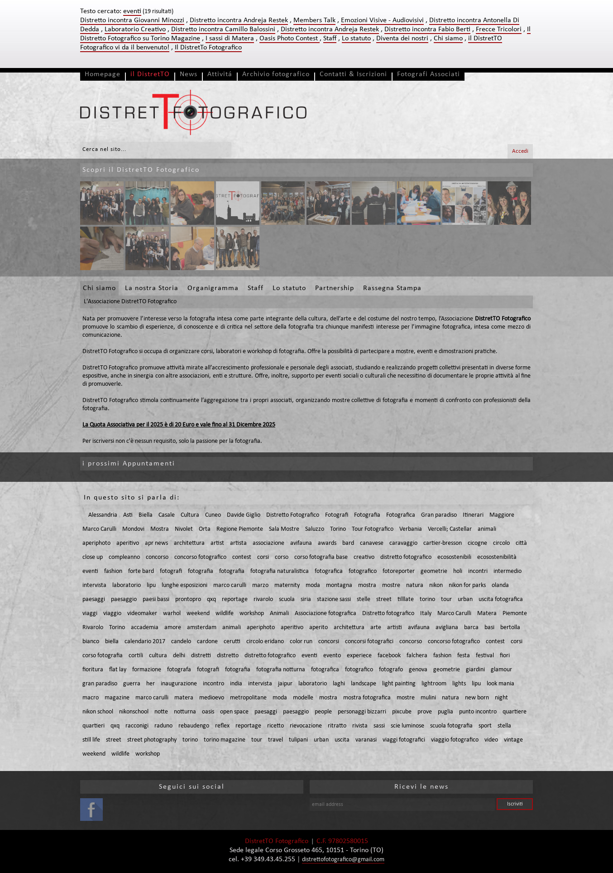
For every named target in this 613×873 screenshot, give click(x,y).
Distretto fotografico (388, 613)
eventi (90, 571)
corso (281, 557)
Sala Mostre (284, 529)
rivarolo (263, 599)
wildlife (225, 613)
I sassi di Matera (230, 38)
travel (275, 740)
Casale (166, 515)
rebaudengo (193, 726)
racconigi (136, 726)
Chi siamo (448, 38)
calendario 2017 (145, 641)
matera (183, 697)
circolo (501, 543)
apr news (156, 543)
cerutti (232, 641)
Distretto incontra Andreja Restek (239, 20)
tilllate (405, 599)
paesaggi (93, 599)
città (521, 543)
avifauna (301, 543)
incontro (213, 683)
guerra (131, 683)
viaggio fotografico (455, 740)
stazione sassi (334, 599)
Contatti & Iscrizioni (353, 74)
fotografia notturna (280, 669)
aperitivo (127, 543)
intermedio (507, 571)
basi (489, 627)
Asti (128, 515)
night (501, 697)
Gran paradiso (439, 515)
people (323, 711)
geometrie (434, 571)
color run (301, 641)
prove (424, 711)
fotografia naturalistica (279, 571)
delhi (179, 655)
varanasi (366, 740)
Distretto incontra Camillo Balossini (223, 29)
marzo (260, 585)
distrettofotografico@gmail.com (343, 859)
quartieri (93, 726)
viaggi (89, 613)
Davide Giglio (243, 515)
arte (375, 627)
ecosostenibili (454, 557)
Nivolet (184, 529)
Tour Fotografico (372, 529)
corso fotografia (102, 655)
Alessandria (102, 515)
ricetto (275, 726)
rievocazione (306, 726)
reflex (222, 726)
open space (234, 711)
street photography (152, 740)
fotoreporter (399, 571)
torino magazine (224, 740)
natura (414, 585)
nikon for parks (467, 585)
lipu (151, 585)
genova (418, 669)
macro (90, 697)
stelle (363, 599)
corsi (263, 557)
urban (465, 599)
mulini (428, 697)
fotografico (363, 571)
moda (313, 585)
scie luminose (407, 726)
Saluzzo (314, 529)
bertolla (510, 627)
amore (172, 627)
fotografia (200, 571)
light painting (399, 683)
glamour (501, 669)
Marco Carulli (99, 529)
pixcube (402, 711)
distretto (228, 655)
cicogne (477, 543)
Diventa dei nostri (402, 38)
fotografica (329, 571)
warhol (172, 613)
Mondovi (133, 529)
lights (459, 683)
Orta (205, 529)
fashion (113, 571)
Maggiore (501, 515)
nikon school (97, 711)
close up (92, 557)
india (236, 683)
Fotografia (367, 515)
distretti (201, 655)
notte (161, 711)
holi (457, 571)
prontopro (188, 599)
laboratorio (126, 585)
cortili (136, 655)
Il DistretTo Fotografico (208, 47)
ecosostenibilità (497, 557)
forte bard (141, 571)
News (188, 74)
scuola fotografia (451, 726)
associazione (268, 543)
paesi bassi (156, 599)
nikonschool (133, 711)
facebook (389, 655)
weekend (198, 613)
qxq (211, 599)
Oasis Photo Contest (289, 38)
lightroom (433, 683)
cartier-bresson (442, 543)
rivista (360, 726)
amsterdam (201, 627)
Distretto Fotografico (292, 515)
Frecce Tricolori (499, 29)
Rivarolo (92, 627)
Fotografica (400, 515)
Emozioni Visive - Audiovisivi (382, 20)
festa (463, 655)
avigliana (447, 627)
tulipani (298, 740)
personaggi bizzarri (362, 711)
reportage (235, 599)
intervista (94, 585)
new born (477, 697)
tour (446, 599)
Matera (487, 613)
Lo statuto (356, 38)
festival (485, 655)
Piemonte (515, 613)
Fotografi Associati (428, 74)
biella (112, 641)
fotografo (391, 669)
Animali (279, 613)
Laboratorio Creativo (135, 29)
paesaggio (124, 599)
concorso (157, 557)
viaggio (112, 613)
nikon (436, 585)
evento (332, 655)
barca (471, 627)
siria (306, 599)
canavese (371, 543)
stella (504, 726)
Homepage (102, 74)
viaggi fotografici (404, 740)
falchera (417, 655)
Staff (329, 38)
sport (485, 726)
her (150, 683)
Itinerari (473, 515)
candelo (181, 641)
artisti (394, 627)
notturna (185, 711)
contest (241, 557)
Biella (146, 515)
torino (427, 599)
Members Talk (314, 20)
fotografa (179, 669)
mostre (391, 585)
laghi (339, 683)
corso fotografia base (321, 557)
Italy (425, 613)
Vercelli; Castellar (450, 529)
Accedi (520, 151)
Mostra (159, 529)
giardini (475, 669)
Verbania (410, 529)
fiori (505, 655)
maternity (287, 585)
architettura (189, 543)
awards (327, 543)
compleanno (124, 557)
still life (91, 740)
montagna (339, 585)
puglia (445, 711)
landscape (363, 683)
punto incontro (478, 711)
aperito (318, 627)
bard (348, 543)
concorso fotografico (200, 557)
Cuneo (213, 515)
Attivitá (219, 74)
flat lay (117, 669)
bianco (90, 641)
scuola (287, 599)
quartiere (515, 711)
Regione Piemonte (239, 529)
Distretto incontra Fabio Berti (427, 29)
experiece (359, 655)
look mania (500, 683)
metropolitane (248, 697)
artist (217, 543)
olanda (500, 585)
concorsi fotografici (369, 641)
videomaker (142, 613)
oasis (208, 711)
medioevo (211, 697)
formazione (146, 669)
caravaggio (403, 543)
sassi (379, 726)
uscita (342, 740)
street (384, 599)
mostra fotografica (367, 697)
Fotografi (336, 515)
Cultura (190, 515)
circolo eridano (265, 641)
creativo (364, 557)
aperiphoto (96, 543)
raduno (163, 726)
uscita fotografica (501, 599)
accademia (144, 627)
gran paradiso (99, 683)
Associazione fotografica (325, 613)
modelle (303, 697)
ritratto (337, 726)
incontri (478, 571)
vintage (513, 740)
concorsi (328, 641)
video (491, 740)
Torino (338, 529)
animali (487, 529)
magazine (117, 697)
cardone (207, 641)
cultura (158, 655)
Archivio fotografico (276, 74)
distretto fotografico (405, 557)
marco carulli (229, 585)
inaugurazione (179, 683)
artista (238, 543)
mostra (367, 585)
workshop (251, 613)
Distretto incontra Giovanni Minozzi (132, 20)
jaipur (285, 683)
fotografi (171, 571)
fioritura (92, 669)
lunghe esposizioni (184, 585)
